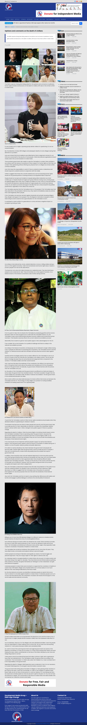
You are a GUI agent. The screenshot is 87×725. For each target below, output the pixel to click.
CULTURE (36, 19)
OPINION (23, 19)
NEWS (12, 19)
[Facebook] (75, 1)
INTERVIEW (30, 19)
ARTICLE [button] (17, 19)
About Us (7, 1)
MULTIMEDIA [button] (49, 19)
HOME (7, 19)
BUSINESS (63, 19)
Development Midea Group (43, 723)
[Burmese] (81, 1)
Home (7, 26)
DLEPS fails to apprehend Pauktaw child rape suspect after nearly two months (33, 23)
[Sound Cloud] (79, 1)
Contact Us (14, 1)
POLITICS (57, 19)
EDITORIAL (42, 19)
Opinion (13, 26)
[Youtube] (77, 1)
